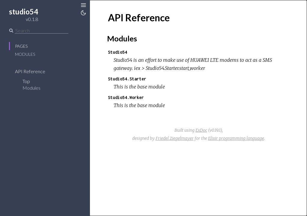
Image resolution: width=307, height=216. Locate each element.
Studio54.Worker (126, 97)
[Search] (41, 31)
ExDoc (201, 130)
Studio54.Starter (127, 78)
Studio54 (117, 52)
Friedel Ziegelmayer (175, 138)
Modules (25, 54)
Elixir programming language (236, 138)
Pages (21, 46)
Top (26, 81)
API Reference (30, 71)
